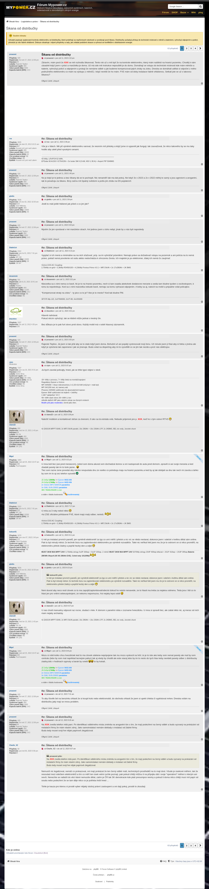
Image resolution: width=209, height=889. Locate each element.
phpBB (96, 869)
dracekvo (13, 319)
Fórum (165, 12)
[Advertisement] (104, 110)
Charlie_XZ (13, 745)
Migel (11, 456)
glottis (11, 196)
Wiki (193, 12)
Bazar (183, 12)
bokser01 (13, 532)
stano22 (12, 425)
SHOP (175, 12)
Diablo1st (13, 247)
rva (10, 139)
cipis (11, 362)
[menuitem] (32, 21)
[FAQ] (163, 861)
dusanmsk (13, 276)
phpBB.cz (110, 875)
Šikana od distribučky (22, 28)
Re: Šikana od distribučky (57, 138)
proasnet (12, 54)
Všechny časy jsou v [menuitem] (188, 861)
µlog (200, 12)
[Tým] (171, 861)
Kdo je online (13, 850)
